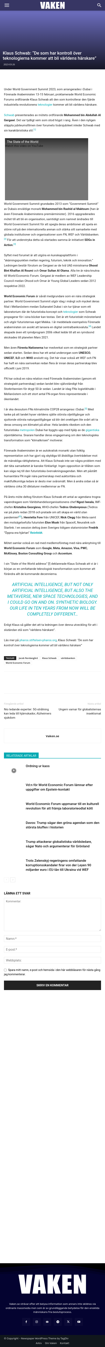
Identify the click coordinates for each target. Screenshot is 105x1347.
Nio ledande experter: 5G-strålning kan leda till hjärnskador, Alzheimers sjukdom (27, 713)
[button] (6, 5)
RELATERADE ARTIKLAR (21, 755)
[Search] (99, 5)
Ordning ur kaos (38, 766)
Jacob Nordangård (28, 658)
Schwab (9, 115)
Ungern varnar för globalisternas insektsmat (80, 711)
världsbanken (68, 658)
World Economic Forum (18, 662)
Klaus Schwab (49, 658)
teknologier (44, 104)
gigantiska (92, 430)
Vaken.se (52, 736)
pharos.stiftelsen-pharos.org (38, 640)
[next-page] (12, 879)
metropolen (27, 430)
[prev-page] (6, 879)
